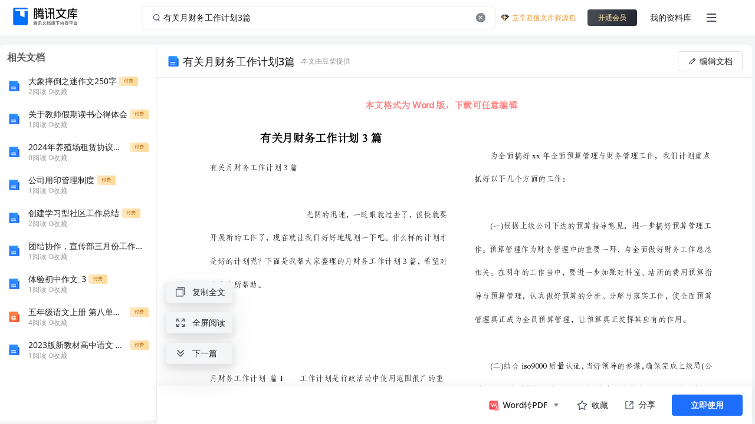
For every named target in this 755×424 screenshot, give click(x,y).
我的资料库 (670, 17)
